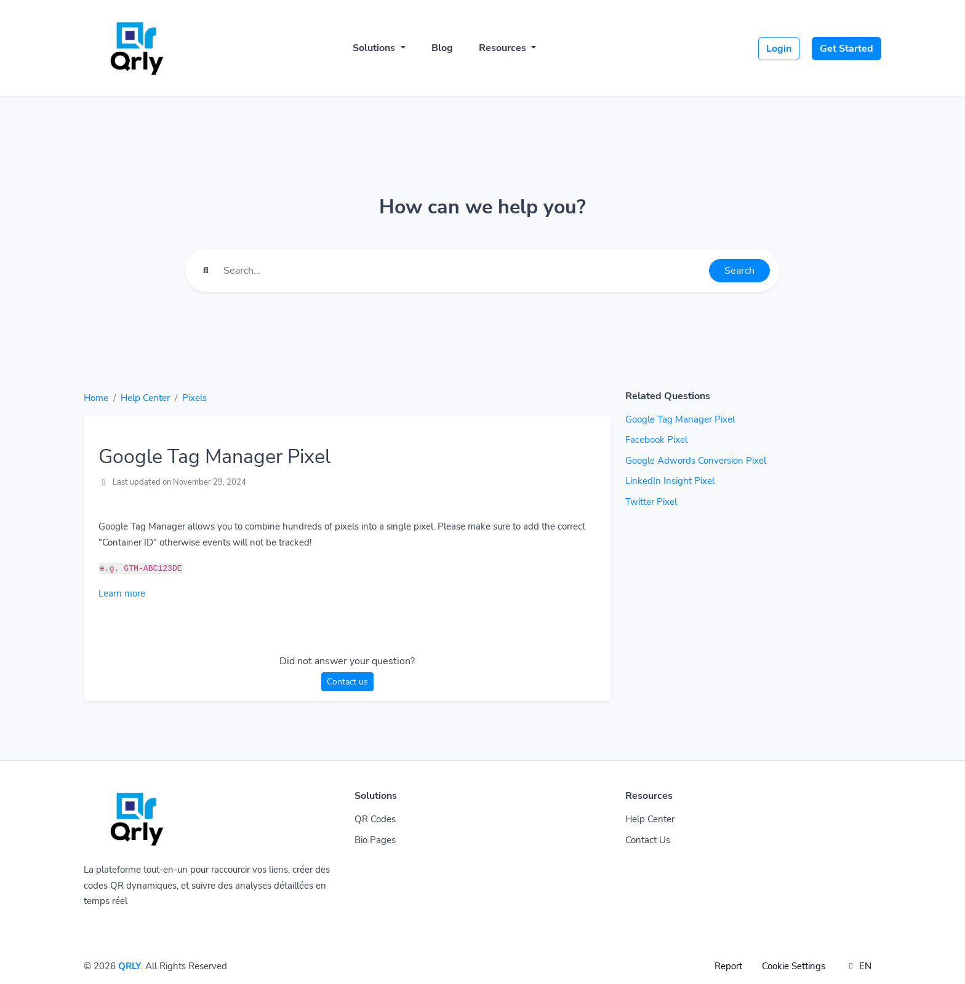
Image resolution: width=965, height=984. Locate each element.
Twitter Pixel (651, 502)
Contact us (347, 682)
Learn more (121, 593)
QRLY (129, 966)
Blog (442, 48)
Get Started (846, 48)
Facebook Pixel (656, 440)
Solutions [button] (375, 48)
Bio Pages (375, 840)
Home (96, 398)
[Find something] (463, 271)
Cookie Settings (793, 966)
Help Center (145, 398)
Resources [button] (504, 48)
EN (858, 966)
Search (739, 270)
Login (778, 48)
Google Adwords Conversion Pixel (695, 460)
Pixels (194, 398)
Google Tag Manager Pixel (680, 419)
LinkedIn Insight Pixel (670, 481)
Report (728, 966)
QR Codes (375, 819)
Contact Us (647, 840)
